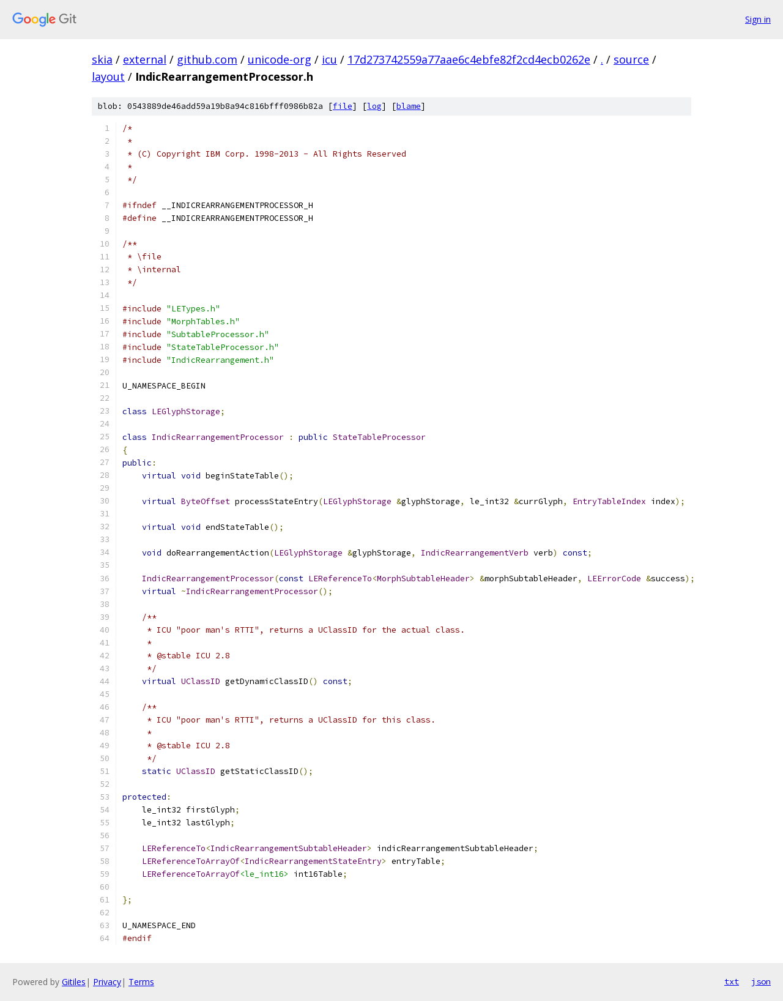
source (631, 59)
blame (408, 106)
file (342, 106)
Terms (141, 982)
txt (731, 981)
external (144, 59)
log (374, 106)
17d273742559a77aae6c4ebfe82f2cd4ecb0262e (468, 59)
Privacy (107, 982)
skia (102, 59)
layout (108, 76)
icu (329, 59)
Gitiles (74, 982)
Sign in (758, 19)
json (761, 981)
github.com (207, 59)
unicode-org (279, 59)
